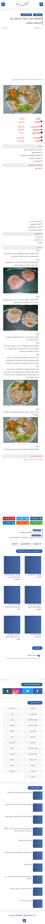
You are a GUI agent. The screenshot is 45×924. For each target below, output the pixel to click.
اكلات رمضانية (33, 748)
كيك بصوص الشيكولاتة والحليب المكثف (18, 852)
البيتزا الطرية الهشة (25, 840)
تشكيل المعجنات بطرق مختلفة (21, 889)
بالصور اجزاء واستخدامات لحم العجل (19, 792)
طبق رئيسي (26, 14)
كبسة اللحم (28, 865)
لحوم (14, 544)
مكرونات (33, 743)
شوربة (12, 760)
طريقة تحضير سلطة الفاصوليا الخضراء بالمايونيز (12, 577)
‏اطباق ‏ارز (12, 743)
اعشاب (12, 765)
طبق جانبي (32, 731)
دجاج (12, 737)
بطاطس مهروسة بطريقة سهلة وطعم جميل (12, 637)
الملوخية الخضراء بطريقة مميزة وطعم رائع (12, 607)
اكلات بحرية (33, 760)
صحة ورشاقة (32, 754)
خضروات (38, 14)
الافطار (32, 737)
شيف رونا (12, 915)
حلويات (32, 708)
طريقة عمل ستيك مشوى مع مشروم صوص (34, 607)
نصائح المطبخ (33, 720)
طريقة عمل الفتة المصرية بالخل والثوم (18, 804)
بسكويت (33, 771)
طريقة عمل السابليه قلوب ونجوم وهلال (18, 816)
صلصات (12, 754)
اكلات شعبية (32, 725)
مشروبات (12, 771)
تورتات (12, 748)
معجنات (12, 708)
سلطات (12, 731)
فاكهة (33, 765)
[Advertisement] (22, 54)
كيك (12, 714)
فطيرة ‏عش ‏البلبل (26, 901)
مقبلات (32, 777)
